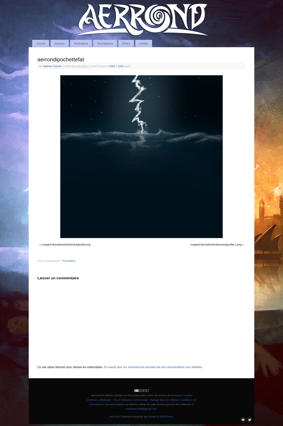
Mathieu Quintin (52, 66)
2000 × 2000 (116, 66)
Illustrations (81, 43)
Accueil (40, 43)
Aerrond (114, 416)
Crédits (143, 43)
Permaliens (68, 260)
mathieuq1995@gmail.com (141, 408)
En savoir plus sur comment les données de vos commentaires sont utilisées (153, 367)
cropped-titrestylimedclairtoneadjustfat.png (66, 244)
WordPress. (166, 416)
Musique (59, 43)
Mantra (153, 416)
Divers (126, 43)
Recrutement (105, 43)
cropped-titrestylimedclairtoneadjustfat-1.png (215, 244)
